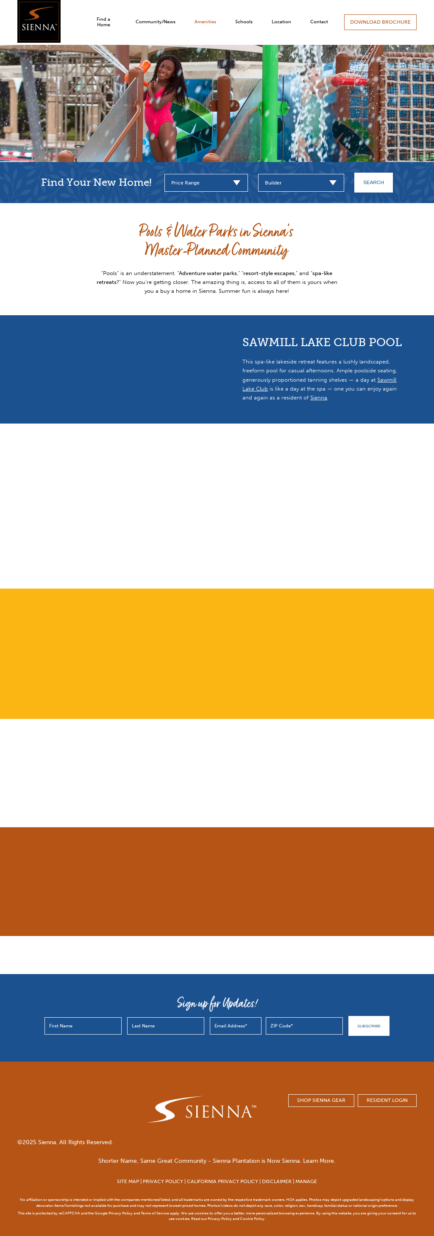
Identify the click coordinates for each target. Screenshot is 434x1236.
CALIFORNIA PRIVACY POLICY (222, 1181)
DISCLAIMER (277, 1181)
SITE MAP (128, 1181)
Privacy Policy (120, 1213)
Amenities (205, 22)
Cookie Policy (252, 1218)
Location (281, 22)
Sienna (318, 397)
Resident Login (387, 1100)
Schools (244, 22)
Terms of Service (155, 1213)
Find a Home (103, 22)
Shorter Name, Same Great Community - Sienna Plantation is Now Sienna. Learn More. (217, 1160)
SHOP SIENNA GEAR (321, 1100)
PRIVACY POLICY (163, 1181)
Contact (319, 22)
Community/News (155, 22)
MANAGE (306, 1181)
